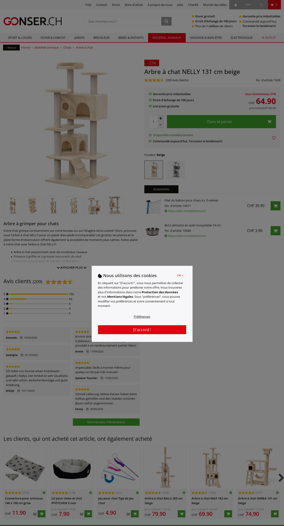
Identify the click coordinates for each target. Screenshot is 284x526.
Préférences (142, 316)
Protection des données (160, 292)
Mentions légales (120, 296)
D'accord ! (142, 329)
